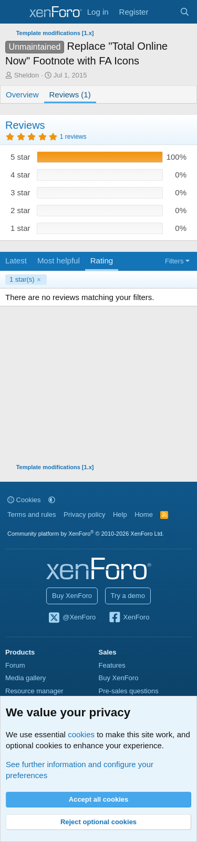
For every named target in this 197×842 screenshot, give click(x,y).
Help (120, 514)
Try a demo (128, 596)
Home (143, 514)
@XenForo (72, 618)
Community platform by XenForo (85, 533)
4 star (20, 174)
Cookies (24, 500)
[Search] (184, 11)
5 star (20, 156)
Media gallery (25, 678)
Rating (101, 260)
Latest (16, 260)
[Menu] (14, 12)
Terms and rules (31, 514)
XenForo (129, 618)
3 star (20, 192)
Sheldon (26, 75)
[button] (51, 500)
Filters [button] (174, 261)
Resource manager (34, 691)
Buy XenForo (72, 596)
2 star (20, 210)
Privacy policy (84, 514)
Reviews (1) (70, 94)
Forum (15, 665)
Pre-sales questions (129, 691)
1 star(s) (22, 279)
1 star (20, 228)
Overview (22, 94)
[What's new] (163, 11)
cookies (81, 734)
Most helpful (58, 260)
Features (112, 665)
